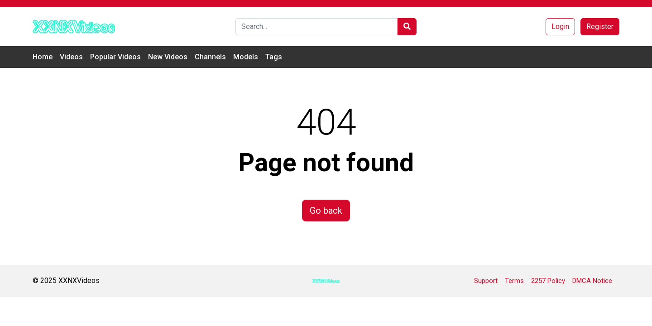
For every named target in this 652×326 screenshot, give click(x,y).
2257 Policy (548, 281)
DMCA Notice (592, 281)
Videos (71, 57)
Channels (210, 57)
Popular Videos (115, 57)
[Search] (316, 26)
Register (600, 26)
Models (245, 57)
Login (560, 26)
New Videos (167, 57)
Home (43, 57)
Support (486, 281)
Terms (514, 281)
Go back (326, 210)
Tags (273, 57)
